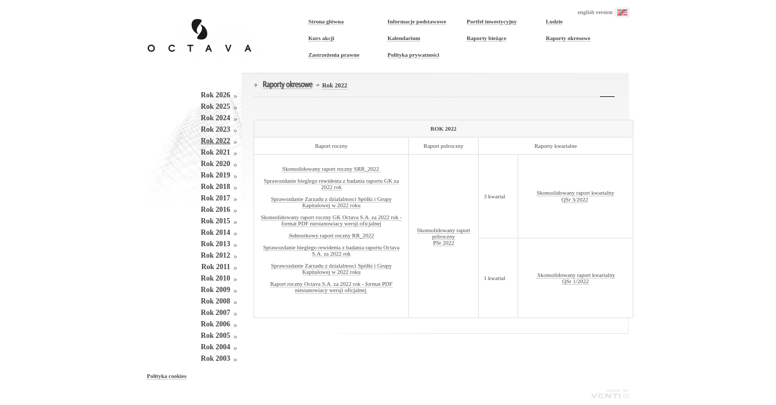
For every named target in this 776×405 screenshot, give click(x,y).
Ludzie (554, 21)
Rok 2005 (215, 335)
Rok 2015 (215, 221)
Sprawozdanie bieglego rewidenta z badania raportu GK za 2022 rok (331, 184)
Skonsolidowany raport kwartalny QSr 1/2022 (575, 278)
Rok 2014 (215, 232)
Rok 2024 (215, 118)
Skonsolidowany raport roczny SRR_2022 (331, 169)
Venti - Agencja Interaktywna (610, 393)
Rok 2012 (215, 255)
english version (603, 12)
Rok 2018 (215, 187)
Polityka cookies (166, 376)
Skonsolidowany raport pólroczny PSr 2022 (443, 236)
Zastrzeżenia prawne (333, 55)
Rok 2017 (215, 198)
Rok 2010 (215, 278)
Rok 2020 (215, 164)
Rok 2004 (215, 347)
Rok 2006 (215, 324)
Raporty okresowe (568, 38)
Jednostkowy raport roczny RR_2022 (331, 235)
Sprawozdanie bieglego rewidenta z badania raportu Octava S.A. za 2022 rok (331, 250)
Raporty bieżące (486, 38)
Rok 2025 (215, 106)
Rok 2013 (215, 244)
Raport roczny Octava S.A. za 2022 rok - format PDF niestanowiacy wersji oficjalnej (331, 287)
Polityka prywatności (413, 55)
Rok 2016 (215, 209)
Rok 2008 (215, 301)
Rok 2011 (215, 267)
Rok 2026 (215, 95)
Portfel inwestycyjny (492, 21)
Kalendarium (403, 38)
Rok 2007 (215, 313)
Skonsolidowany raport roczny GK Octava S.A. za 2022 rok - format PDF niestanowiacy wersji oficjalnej (331, 220)
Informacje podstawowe (416, 21)
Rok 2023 (215, 129)
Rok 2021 (215, 152)
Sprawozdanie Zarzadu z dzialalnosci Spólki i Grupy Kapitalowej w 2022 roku (331, 202)
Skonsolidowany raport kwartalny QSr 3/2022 (575, 195)
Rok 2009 (215, 290)
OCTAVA (202, 33)
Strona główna (326, 21)
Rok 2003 (215, 358)
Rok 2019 (215, 175)
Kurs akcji (321, 38)
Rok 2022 (215, 141)
